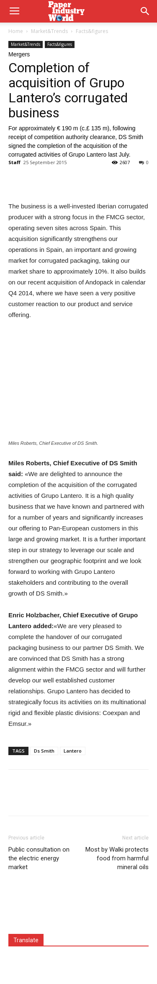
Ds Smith (44, 751)
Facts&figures (92, 31)
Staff (14, 162)
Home (15, 31)
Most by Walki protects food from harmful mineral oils (117, 858)
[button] (145, 11)
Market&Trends (49, 31)
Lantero (73, 751)
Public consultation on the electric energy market (38, 858)
